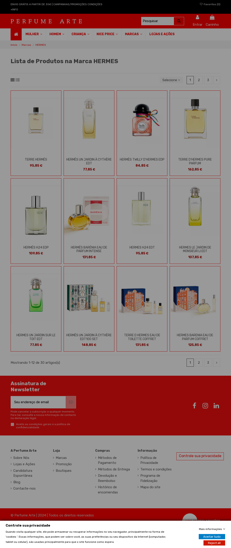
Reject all (214, 542)
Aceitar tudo (212, 536)
